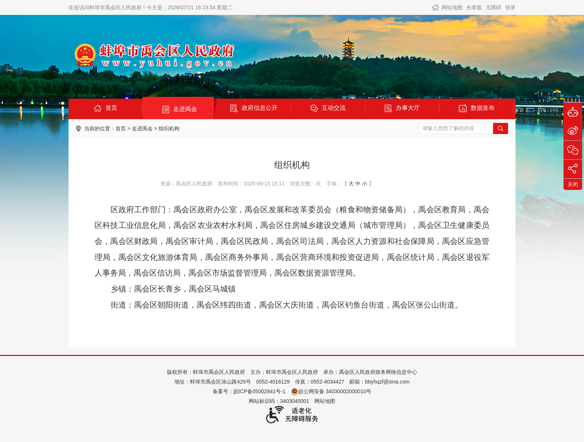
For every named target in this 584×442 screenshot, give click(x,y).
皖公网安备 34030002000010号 (331, 391)
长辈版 (474, 7)
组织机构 (169, 128)
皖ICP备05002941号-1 (260, 391)
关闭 (573, 184)
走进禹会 (142, 128)
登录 (510, 7)
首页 (120, 128)
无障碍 (493, 7)
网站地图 (452, 7)
